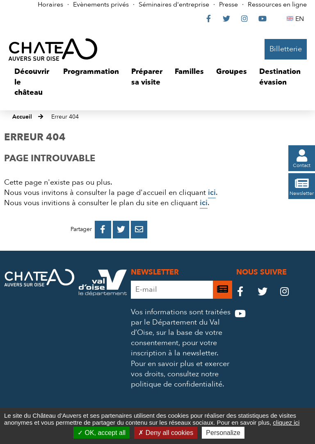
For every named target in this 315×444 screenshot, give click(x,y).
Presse (228, 4)
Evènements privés (101, 4)
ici (212, 193)
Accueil (22, 117)
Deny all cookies (165, 432)
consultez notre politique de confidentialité (176, 379)
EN (301, 18)
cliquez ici (286, 422)
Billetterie (285, 49)
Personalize (223, 432)
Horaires (50, 4)
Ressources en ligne (277, 4)
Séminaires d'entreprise (174, 4)
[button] (32, 82)
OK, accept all (102, 432)
